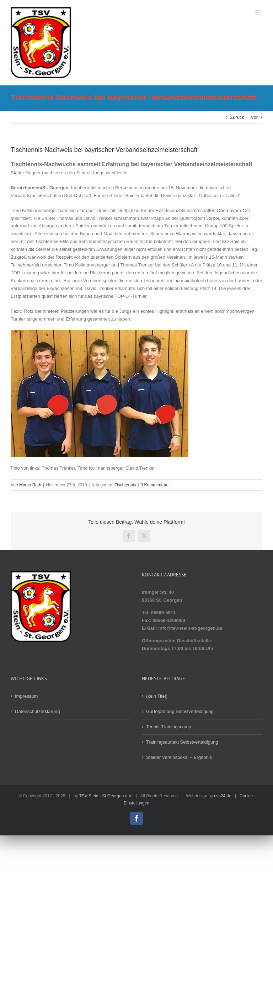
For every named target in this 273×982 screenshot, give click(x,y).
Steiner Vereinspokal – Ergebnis (179, 757)
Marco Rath (30, 484)
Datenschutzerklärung (37, 711)
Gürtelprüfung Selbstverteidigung (180, 711)
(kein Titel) (156, 696)
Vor (254, 117)
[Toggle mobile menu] (258, 12)
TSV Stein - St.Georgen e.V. (105, 795)
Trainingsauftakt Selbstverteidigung (182, 742)
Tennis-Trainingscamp (168, 726)
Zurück (237, 117)
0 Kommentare (155, 484)
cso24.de (222, 795)
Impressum (26, 696)
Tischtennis (125, 484)
